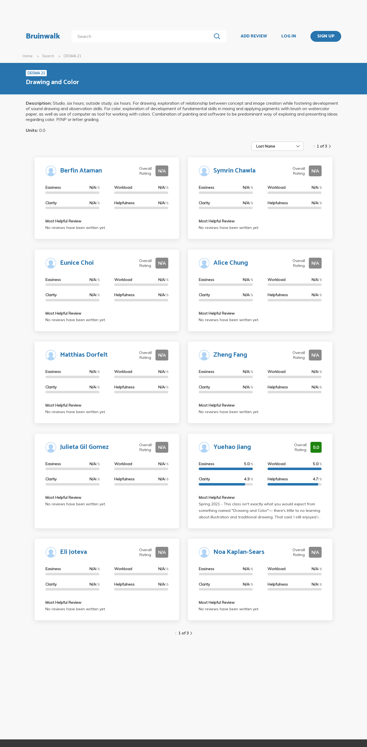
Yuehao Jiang (232, 447)
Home (28, 56)
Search (48, 56)
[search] (142, 36)
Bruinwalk (43, 36)
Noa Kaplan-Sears (239, 552)
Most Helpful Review (63, 221)
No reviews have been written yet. (75, 227)
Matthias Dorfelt (84, 355)
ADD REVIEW (254, 36)
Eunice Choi (77, 263)
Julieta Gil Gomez (84, 447)
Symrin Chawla (234, 170)
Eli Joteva (73, 552)
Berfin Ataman (81, 170)
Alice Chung (230, 263)
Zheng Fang (230, 355)
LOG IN (288, 36)
